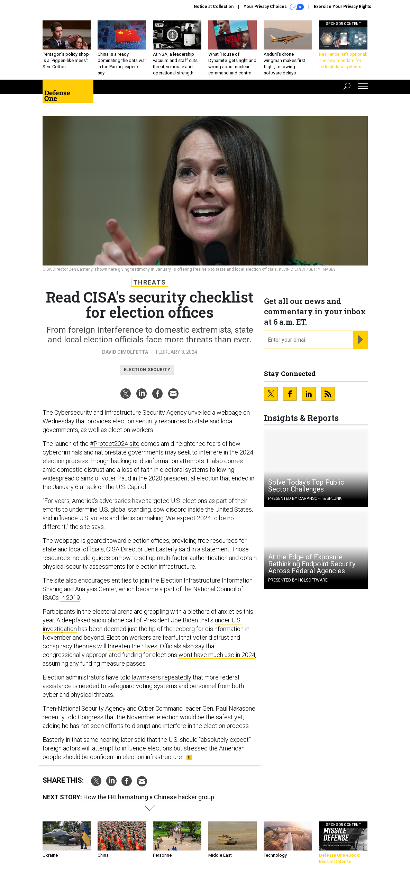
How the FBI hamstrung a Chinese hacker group (148, 797)
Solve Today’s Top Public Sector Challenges (306, 485)
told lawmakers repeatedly (155, 677)
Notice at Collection (214, 6)
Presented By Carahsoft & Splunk (304, 498)
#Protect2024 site (114, 443)
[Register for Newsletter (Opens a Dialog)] (360, 340)
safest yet (229, 717)
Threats (149, 282)
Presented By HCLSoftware (298, 580)
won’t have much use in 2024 (217, 654)
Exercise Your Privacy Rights (342, 6)
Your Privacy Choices (274, 7)
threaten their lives (132, 646)
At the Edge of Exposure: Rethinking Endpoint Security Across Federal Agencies (311, 564)
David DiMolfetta (125, 352)
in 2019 (70, 597)
